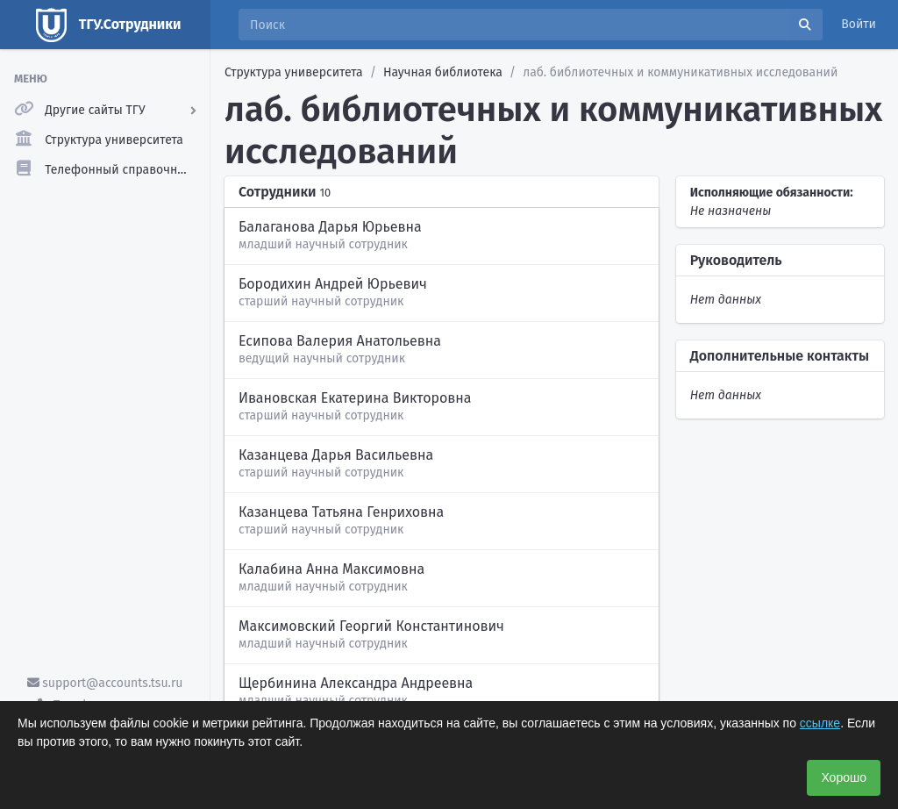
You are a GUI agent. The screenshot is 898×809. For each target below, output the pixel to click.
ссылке (820, 723)
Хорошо (843, 777)
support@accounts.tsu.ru (105, 683)
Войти (858, 24)
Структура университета (293, 72)
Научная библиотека (442, 72)
